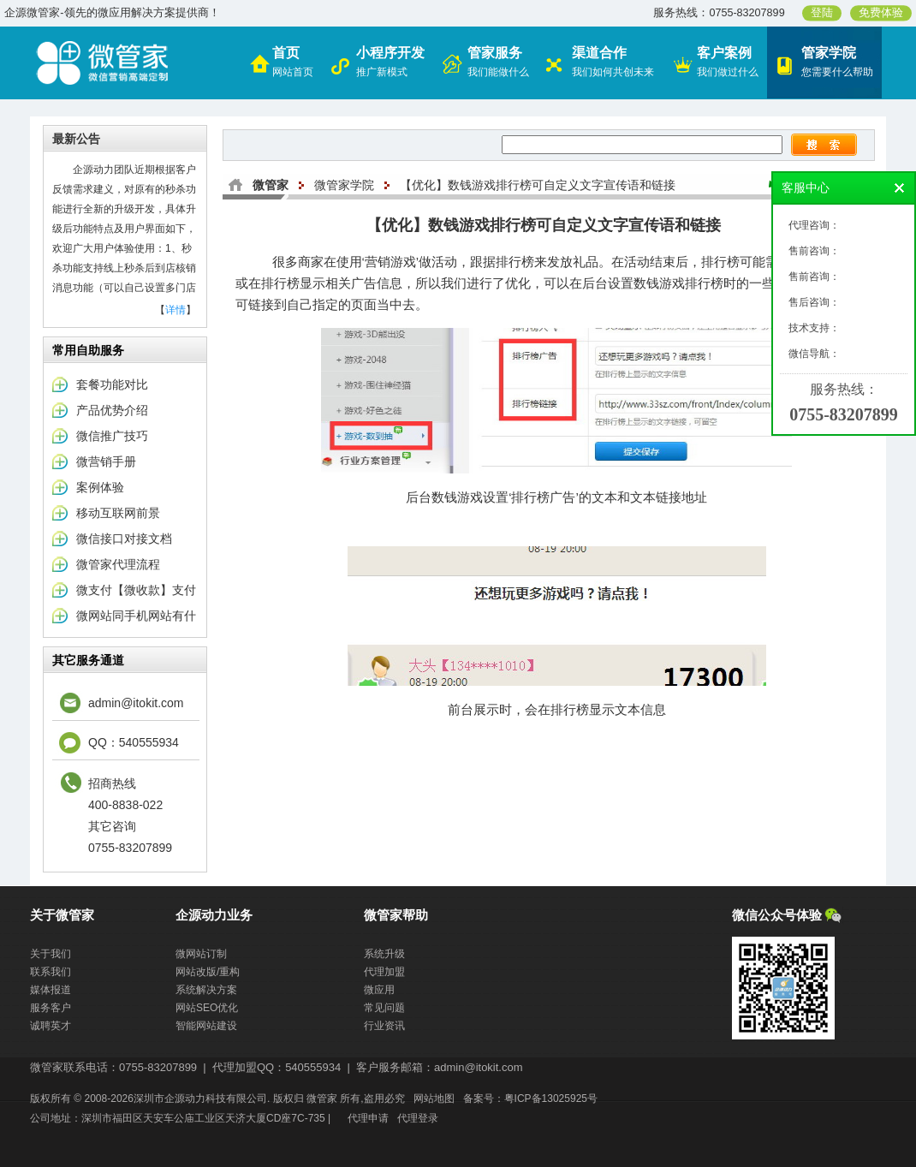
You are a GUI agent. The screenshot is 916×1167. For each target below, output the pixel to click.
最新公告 (76, 139)
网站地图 (434, 1098)
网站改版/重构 (207, 972)
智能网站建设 (206, 1026)
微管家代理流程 (118, 564)
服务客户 (50, 1008)
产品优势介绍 (112, 410)
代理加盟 (384, 972)
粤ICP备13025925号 (551, 1098)
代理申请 (368, 1118)
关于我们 (50, 954)
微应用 (379, 990)
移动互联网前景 (118, 513)
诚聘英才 (50, 1026)
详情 (175, 310)
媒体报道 (50, 990)
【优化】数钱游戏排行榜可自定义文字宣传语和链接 (537, 185)
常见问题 (384, 1008)
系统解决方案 (206, 990)
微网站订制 (201, 954)
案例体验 (100, 487)
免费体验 (881, 13)
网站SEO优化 (206, 1008)
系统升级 (384, 954)
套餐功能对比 (112, 384)
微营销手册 (106, 461)
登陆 (822, 13)
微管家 (270, 185)
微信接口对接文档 (124, 538)
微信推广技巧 (112, 436)
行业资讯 (384, 1026)
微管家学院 (344, 185)
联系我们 (50, 972)
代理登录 (417, 1118)
